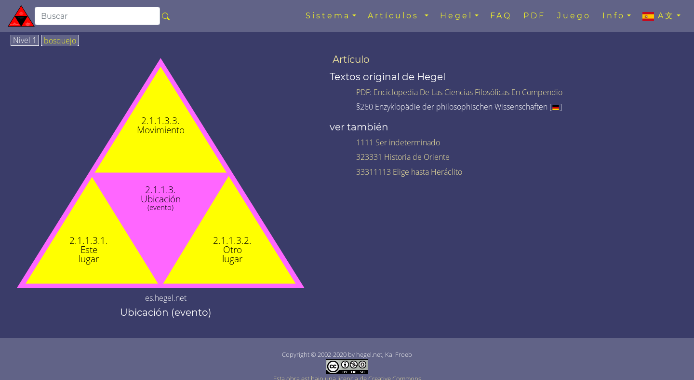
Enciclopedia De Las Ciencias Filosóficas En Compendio (468, 92)
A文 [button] (658, 16)
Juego (574, 15)
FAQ (501, 15)
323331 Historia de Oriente (403, 157)
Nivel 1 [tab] (25, 40)
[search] (97, 16)
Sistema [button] (328, 15)
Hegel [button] (456, 15)
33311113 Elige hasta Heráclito (409, 172)
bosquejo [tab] (60, 41)
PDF (534, 15)
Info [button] (613, 15)
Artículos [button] (395, 15)
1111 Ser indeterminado (398, 142)
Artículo (351, 59)
